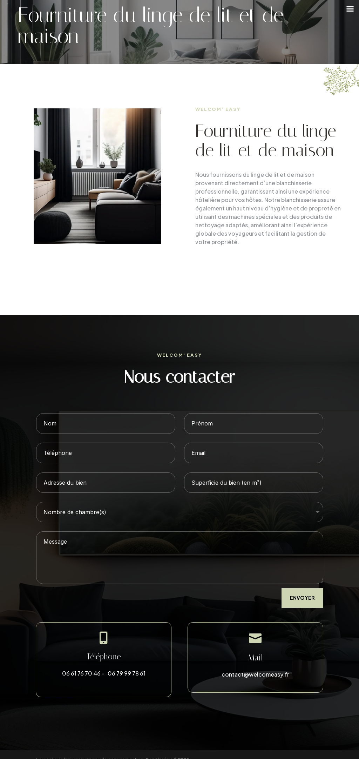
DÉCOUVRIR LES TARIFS (240, 267)
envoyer (302, 598)
